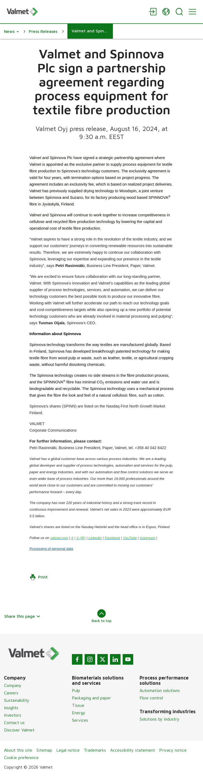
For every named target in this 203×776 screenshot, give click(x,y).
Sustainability (16, 700)
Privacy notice (173, 750)
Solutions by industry (159, 719)
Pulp (76, 690)
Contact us (14, 722)
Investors (12, 715)
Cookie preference (21, 757)
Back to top (102, 615)
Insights (11, 707)
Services (80, 720)
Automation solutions (160, 690)
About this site (18, 750)
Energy (78, 712)
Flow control (151, 697)
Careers (11, 692)
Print (39, 577)
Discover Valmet (19, 729)
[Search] (179, 11)
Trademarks (95, 750)
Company (12, 685)
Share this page (22, 616)
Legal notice (68, 750)
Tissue (78, 705)
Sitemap (44, 750)
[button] (11, 31)
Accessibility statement (132, 750)
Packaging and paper (91, 697)
